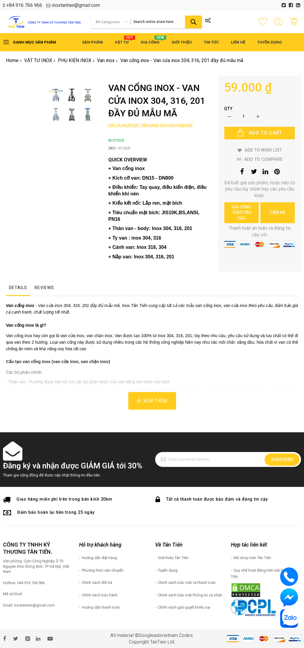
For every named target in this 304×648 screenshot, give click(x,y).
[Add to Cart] (259, 133)
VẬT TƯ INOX (38, 60)
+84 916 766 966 (24, 5)
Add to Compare (263, 159)
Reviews (44, 287)
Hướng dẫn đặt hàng (99, 558)
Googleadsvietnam (158, 635)
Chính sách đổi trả (97, 582)
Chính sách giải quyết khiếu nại (184, 607)
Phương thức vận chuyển (103, 570)
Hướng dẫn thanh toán (101, 607)
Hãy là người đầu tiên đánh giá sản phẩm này (150, 125)
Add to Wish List (263, 150)
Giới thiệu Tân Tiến (173, 558)
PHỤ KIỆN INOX (74, 60)
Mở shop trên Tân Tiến (252, 558)
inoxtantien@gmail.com (76, 5)
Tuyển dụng (168, 570)
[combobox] (166, 22)
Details (18, 287)
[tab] (18, 289)
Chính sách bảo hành (100, 595)
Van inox (106, 60)
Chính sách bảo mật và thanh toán (187, 582)
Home (12, 60)
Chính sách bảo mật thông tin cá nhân (190, 595)
